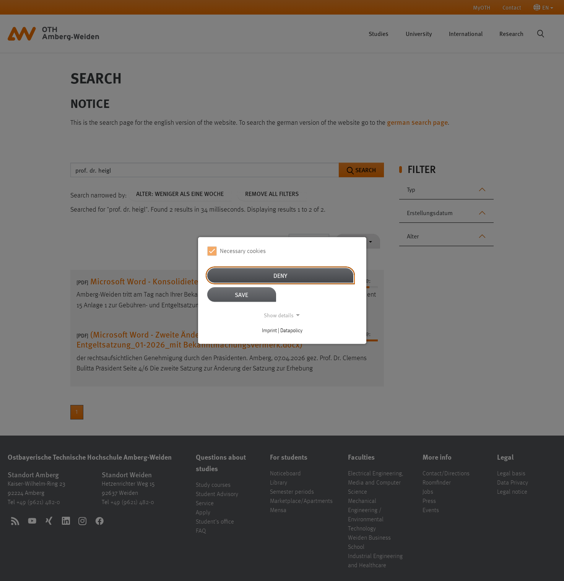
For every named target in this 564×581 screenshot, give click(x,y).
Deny (280, 275)
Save (241, 294)
